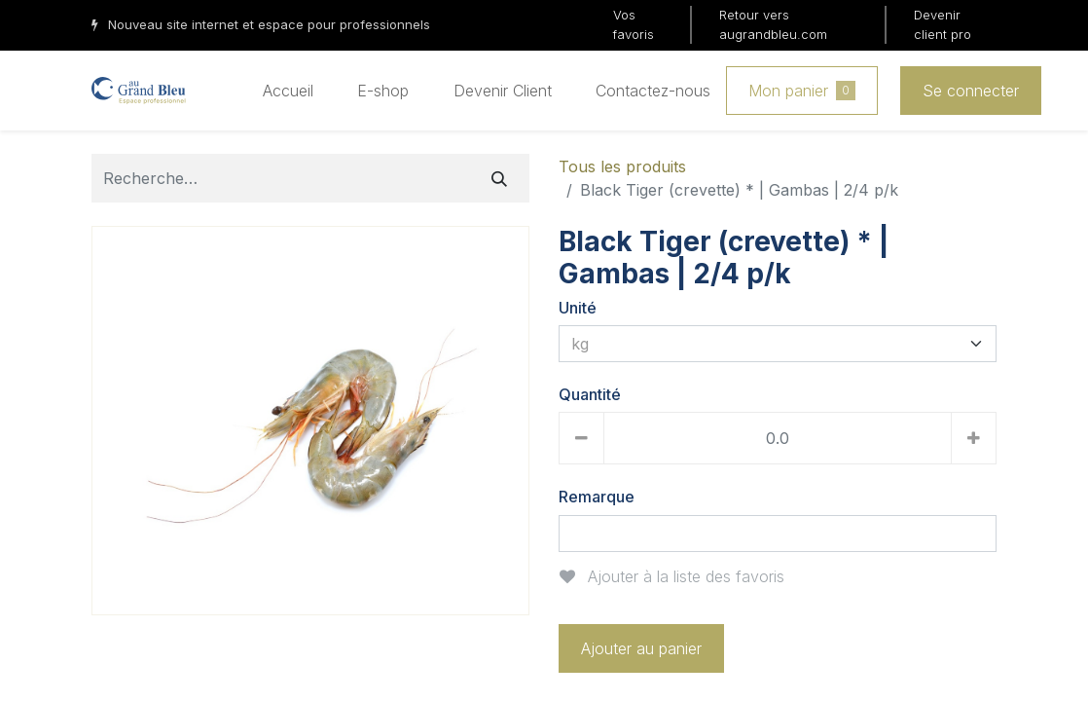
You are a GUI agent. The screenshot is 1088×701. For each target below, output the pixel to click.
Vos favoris (633, 24)
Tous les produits (622, 166)
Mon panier (801, 90)
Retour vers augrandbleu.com (773, 24)
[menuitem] (288, 90)
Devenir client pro (942, 24)
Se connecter (971, 90)
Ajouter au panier (641, 648)
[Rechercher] (499, 178)
